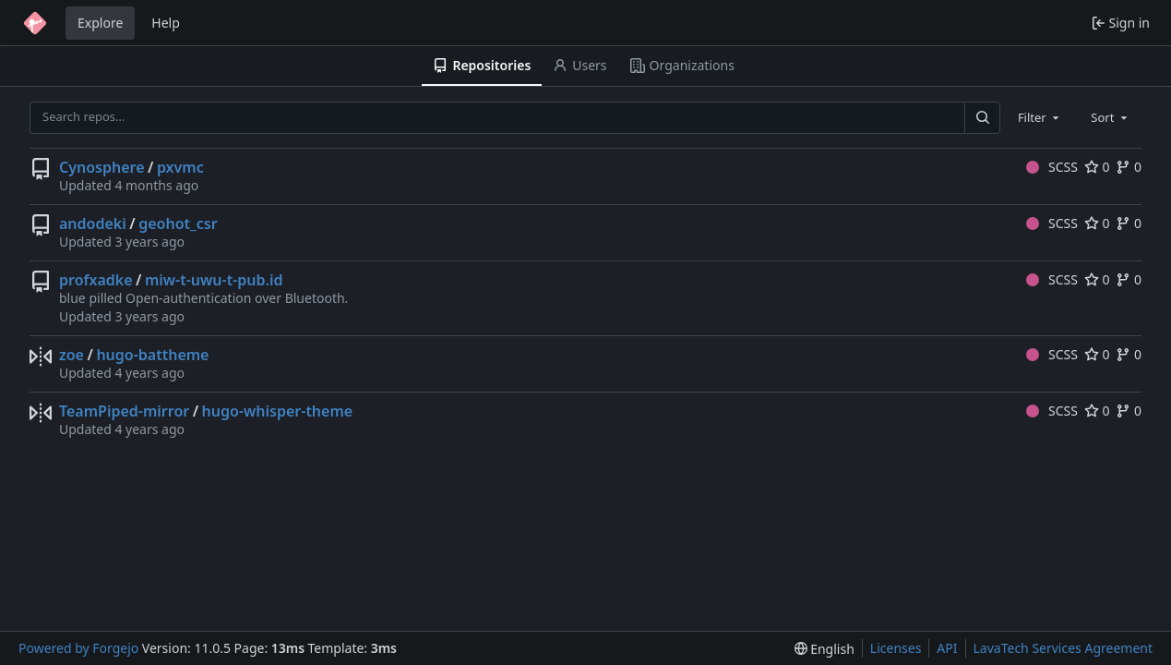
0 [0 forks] (1128, 166)
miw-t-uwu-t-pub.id (214, 280)
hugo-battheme (152, 354)
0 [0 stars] (1097, 166)
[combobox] (1040, 117)
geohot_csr (177, 223)
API (947, 648)
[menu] (824, 649)
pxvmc (180, 167)
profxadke (96, 280)
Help (165, 22)
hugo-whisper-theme (277, 411)
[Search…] (981, 118)
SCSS (1052, 166)
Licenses (896, 648)
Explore (100, 22)
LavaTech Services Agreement (1063, 648)
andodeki (92, 223)
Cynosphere (102, 167)
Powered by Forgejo (78, 648)
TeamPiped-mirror (124, 411)
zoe (71, 354)
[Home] (35, 23)
